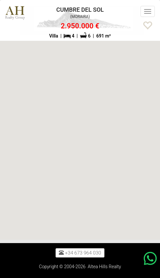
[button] (150, 23)
